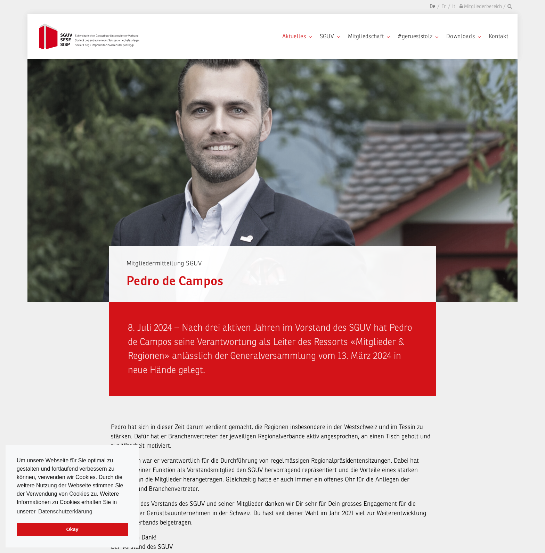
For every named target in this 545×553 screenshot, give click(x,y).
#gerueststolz (418, 36)
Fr (443, 6)
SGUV (330, 36)
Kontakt (498, 36)
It (453, 6)
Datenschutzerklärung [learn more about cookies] (65, 511)
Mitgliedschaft (368, 36)
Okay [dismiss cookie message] (72, 529)
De (432, 6)
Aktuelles (296, 36)
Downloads (463, 36)
